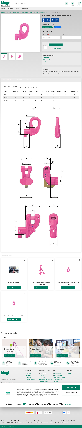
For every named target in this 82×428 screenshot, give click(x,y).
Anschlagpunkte (58, 375)
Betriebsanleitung (47, 28)
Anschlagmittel (16, 13)
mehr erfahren (8, 355)
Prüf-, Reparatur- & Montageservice (58, 403)
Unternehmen (43, 373)
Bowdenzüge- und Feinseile (58, 384)
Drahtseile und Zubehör (59, 377)
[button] (3, 34)
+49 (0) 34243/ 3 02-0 (8, 382)
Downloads (29, 81)
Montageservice (43, 387)
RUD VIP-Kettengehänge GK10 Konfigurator (41, 284)
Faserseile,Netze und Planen (58, 387)
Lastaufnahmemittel (59, 400)
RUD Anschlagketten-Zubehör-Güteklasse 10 (39, 13)
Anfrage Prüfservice (13, 284)
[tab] (7, 81)
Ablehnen (71, 419)
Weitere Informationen (13, 289)
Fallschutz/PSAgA (58, 392)
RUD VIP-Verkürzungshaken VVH (13, 317)
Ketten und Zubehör (58, 390)
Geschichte (42, 377)
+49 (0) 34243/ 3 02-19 (8, 384)
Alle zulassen (71, 408)
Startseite (3, 13)
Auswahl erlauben (71, 413)
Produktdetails (7, 81)
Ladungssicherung (58, 394)
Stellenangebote (44, 381)
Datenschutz (29, 373)
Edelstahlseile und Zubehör (58, 380)
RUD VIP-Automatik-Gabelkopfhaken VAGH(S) (68, 284)
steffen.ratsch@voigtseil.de (49, 63)
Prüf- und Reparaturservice (44, 384)
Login (69, 373)
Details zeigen (68, 425)
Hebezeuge (56, 396)
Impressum (28, 375)
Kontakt (42, 390)
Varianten (19, 81)
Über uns (42, 375)
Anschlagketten (25, 13)
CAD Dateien (58, 28)
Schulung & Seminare (45, 388)
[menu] (41, 9)
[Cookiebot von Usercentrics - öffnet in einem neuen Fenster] (8, 425)
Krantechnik (57, 398)
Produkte (9, 13)
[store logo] (5, 4)
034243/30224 (46, 61)
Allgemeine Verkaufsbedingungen (31, 378)
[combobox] (37, 4)
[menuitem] (4, 9)
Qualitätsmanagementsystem (46, 379)
